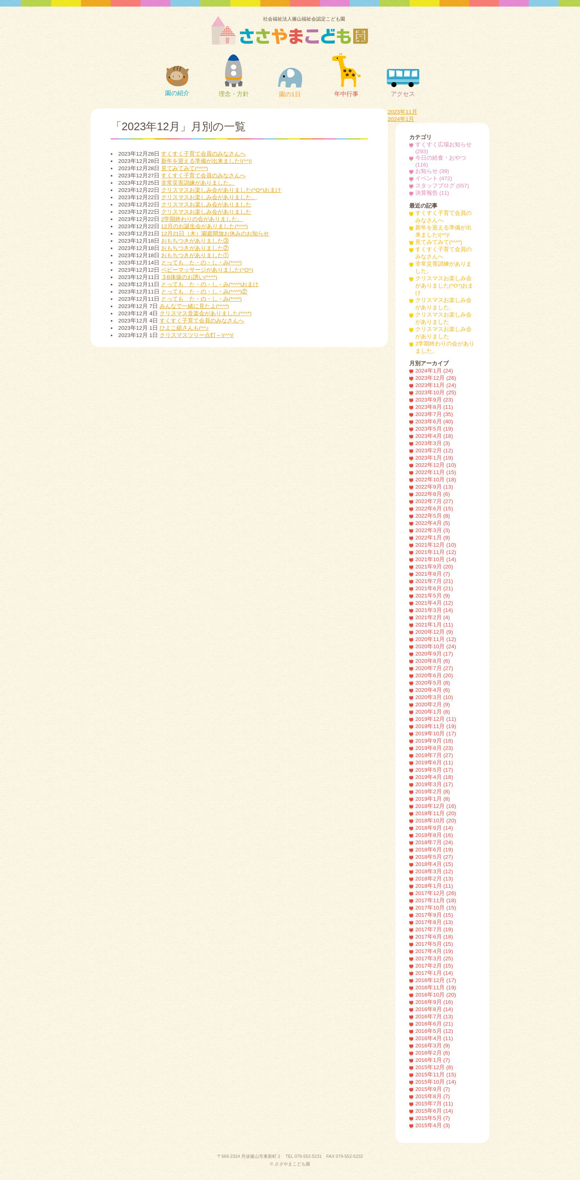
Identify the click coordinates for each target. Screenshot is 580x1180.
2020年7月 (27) (434, 668)
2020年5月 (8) (432, 683)
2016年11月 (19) (435, 987)
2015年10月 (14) (435, 1082)
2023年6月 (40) (434, 421)
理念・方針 (234, 75)
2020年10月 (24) (435, 646)
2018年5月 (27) (434, 857)
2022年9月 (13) (434, 487)
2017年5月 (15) (434, 944)
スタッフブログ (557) (442, 186)
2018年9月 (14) (434, 828)
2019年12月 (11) (435, 719)
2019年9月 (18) (434, 741)
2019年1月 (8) (432, 799)
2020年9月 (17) (434, 654)
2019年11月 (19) (435, 726)
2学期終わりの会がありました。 (202, 219)
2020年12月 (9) (434, 632)
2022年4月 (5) (432, 523)
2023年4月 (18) (434, 436)
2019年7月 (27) (434, 755)
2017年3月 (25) (434, 958)
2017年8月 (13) (434, 922)
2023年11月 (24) (435, 385)
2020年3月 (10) (434, 697)
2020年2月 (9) (432, 704)
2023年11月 (402, 112)
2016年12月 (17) (435, 980)
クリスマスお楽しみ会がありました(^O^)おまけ (221, 190)
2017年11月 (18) (435, 900)
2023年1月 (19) (434, 458)
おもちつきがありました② (195, 248)
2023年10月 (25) (435, 392)
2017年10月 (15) (435, 908)
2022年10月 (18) (435, 480)
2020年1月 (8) (432, 712)
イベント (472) (433, 178)
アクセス (403, 83)
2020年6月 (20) (434, 675)
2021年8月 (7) (432, 574)
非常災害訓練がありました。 (197, 183)
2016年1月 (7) (432, 1060)
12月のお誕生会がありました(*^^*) (204, 226)
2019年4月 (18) (434, 777)
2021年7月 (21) (434, 581)
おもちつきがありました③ (195, 241)
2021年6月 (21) (434, 588)
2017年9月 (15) (434, 915)
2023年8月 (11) (434, 407)
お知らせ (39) (432, 171)
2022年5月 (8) (432, 516)
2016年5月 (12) (434, 1031)
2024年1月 (401, 119)
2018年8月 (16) (434, 835)
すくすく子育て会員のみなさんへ (203, 154)
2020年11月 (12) (435, 639)
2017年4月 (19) (434, 951)
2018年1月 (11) (434, 886)
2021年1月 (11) (434, 625)
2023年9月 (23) (434, 400)
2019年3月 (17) (434, 784)
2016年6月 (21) (434, 1024)
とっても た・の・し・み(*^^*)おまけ (210, 284)
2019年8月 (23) (434, 748)
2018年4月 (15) (434, 864)
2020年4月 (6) (432, 690)
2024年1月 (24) (434, 371)
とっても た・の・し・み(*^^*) (201, 263)
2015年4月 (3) (432, 1125)
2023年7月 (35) (434, 414)
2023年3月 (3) (432, 443)
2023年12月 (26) (435, 378)
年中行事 (346, 75)
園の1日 (290, 83)
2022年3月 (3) (432, 530)
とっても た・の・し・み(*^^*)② (204, 292)
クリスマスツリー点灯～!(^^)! (196, 335)
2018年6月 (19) (434, 850)
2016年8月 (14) (434, 1009)
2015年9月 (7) (432, 1089)
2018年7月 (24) (434, 842)
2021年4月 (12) (434, 603)
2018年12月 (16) (435, 806)
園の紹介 (177, 81)
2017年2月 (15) (434, 966)
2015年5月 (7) (432, 1118)
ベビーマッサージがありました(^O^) (207, 270)
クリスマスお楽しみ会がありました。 (209, 197)
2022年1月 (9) (432, 538)
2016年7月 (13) (434, 1017)
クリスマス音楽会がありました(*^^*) (205, 313)
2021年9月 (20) (434, 567)
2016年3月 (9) (432, 1046)
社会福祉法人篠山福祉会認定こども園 (304, 30)
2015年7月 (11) (434, 1104)
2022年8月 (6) (432, 494)
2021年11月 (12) (435, 552)
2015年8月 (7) (432, 1096)
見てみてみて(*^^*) (184, 168)
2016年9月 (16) (434, 1002)
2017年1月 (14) (434, 973)
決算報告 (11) (432, 193)
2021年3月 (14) (434, 610)
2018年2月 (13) (434, 879)
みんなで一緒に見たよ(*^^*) (194, 306)
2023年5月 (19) (434, 429)
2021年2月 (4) (432, 617)
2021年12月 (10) (435, 545)
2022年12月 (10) (435, 465)
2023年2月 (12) (434, 450)
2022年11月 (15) (435, 472)
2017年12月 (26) (435, 893)
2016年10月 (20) (435, 995)
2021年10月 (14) (435, 559)
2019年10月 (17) (435, 733)
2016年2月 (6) (432, 1053)
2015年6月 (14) (434, 1111)
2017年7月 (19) (434, 929)
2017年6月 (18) (434, 937)
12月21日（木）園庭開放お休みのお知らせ (215, 234)
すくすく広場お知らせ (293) (443, 148)
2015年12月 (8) (434, 1067)
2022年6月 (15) (434, 509)
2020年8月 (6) (432, 661)
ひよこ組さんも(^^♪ (184, 328)
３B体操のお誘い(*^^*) (189, 277)
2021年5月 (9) (432, 596)
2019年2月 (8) (432, 792)
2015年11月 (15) (435, 1075)
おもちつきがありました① (195, 255)
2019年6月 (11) (434, 763)
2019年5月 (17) (434, 770)
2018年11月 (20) (435, 813)
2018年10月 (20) (435, 821)
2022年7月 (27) (434, 501)
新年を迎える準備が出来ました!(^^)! (206, 161)
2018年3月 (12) (434, 871)
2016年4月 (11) (434, 1038)
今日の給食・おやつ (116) (440, 161)
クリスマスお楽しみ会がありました (206, 205)
